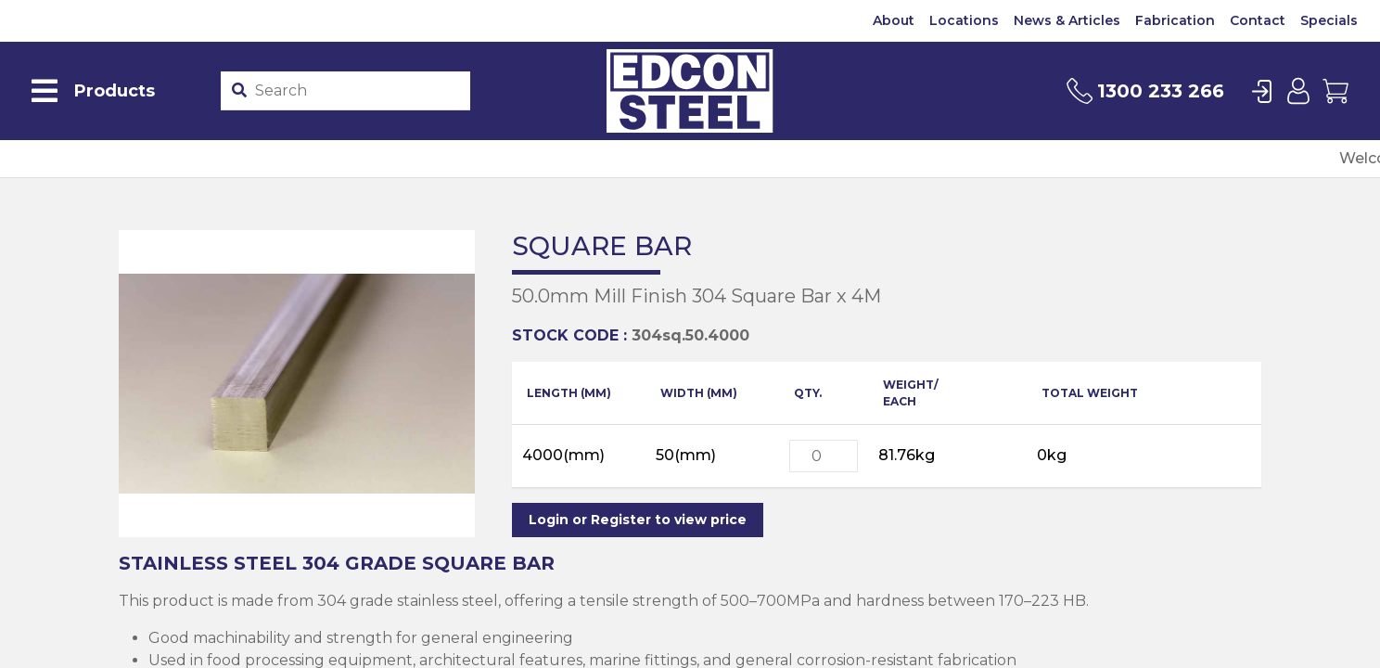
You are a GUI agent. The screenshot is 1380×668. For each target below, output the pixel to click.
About (893, 20)
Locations (964, 20)
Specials (1329, 20)
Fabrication (1175, 20)
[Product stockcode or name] (358, 91)
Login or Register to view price (638, 519)
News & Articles (1067, 20)
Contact (1257, 20)
